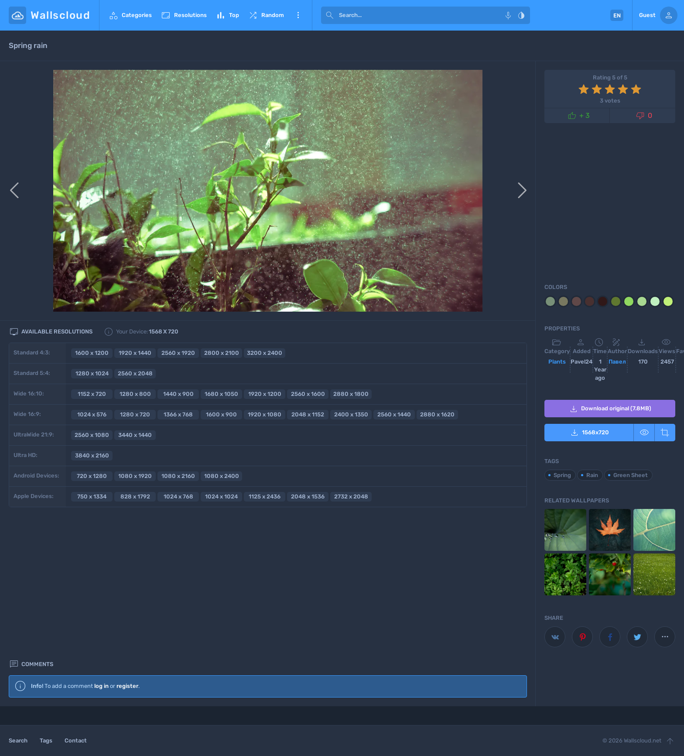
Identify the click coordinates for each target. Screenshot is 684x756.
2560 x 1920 (178, 353)
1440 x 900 (178, 394)
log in (101, 539)
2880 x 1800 (351, 394)
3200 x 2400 (264, 353)
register (127, 539)
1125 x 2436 (264, 496)
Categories (130, 15)
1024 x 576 (91, 414)
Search (18, 740)
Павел (617, 361)
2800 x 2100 (221, 353)
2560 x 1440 (394, 414)
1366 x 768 (178, 414)
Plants (557, 361)
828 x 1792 (135, 496)
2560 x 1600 (308, 394)
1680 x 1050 (221, 394)
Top (227, 15)
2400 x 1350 (351, 414)
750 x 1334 (91, 496)
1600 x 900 (221, 414)
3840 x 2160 (92, 455)
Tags (46, 740)
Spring (562, 475)
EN (617, 15)
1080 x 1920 (135, 476)
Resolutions (184, 15)
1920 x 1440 (135, 353)
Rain (592, 475)
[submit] (330, 15)
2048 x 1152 (307, 414)
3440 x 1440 (135, 435)
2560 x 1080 (92, 435)
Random (266, 15)
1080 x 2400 (221, 476)
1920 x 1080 (264, 414)
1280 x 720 (135, 414)
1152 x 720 (92, 394)
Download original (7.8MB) (609, 409)
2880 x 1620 (437, 414)
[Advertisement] (268, 629)
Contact (76, 740)
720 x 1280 (92, 476)
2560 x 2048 (135, 373)
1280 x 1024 (92, 373)
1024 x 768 (178, 496)
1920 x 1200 (264, 394)
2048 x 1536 (308, 496)
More (298, 15)
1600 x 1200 (92, 353)
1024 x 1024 (221, 496)
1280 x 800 (135, 394)
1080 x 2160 (178, 476)
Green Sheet (630, 475)
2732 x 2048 (351, 496)
